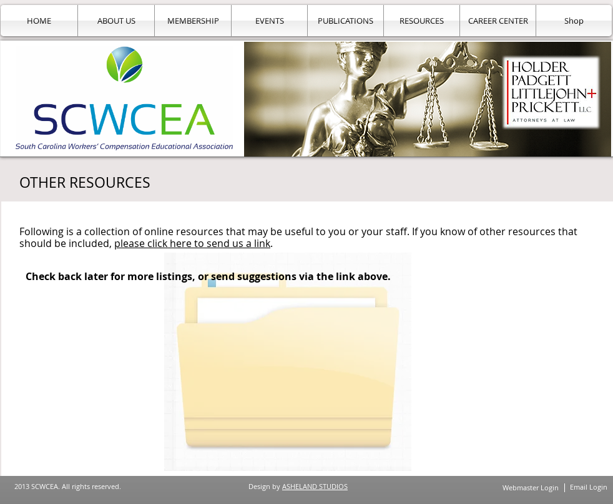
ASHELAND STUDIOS (315, 486)
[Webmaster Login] (530, 487)
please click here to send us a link (192, 243)
